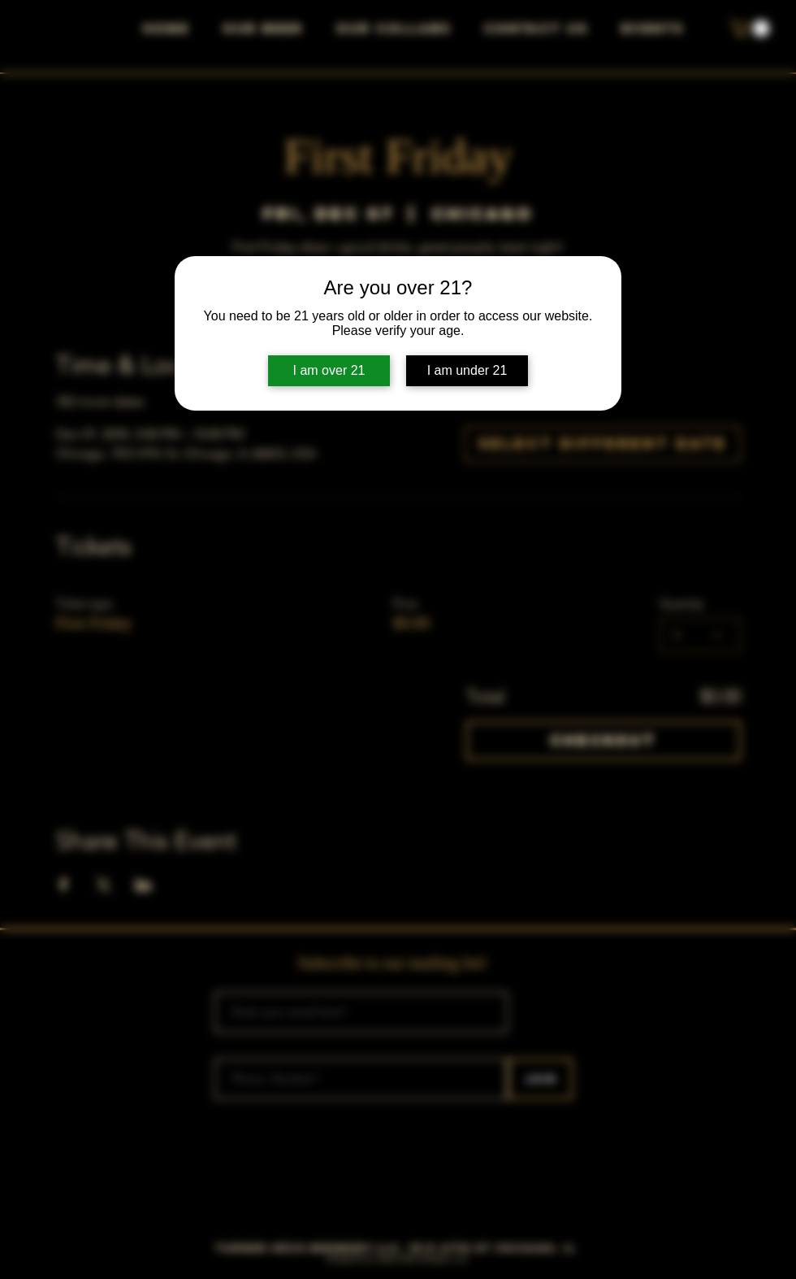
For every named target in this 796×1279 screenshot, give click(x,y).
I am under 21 (467, 370)
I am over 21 (329, 370)
